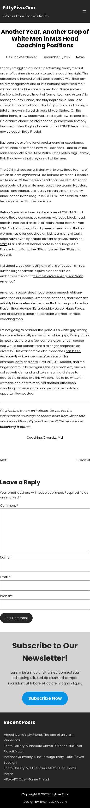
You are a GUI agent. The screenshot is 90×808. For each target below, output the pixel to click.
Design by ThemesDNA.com (45, 801)
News (80, 57)
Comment (9, 505)
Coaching (34, 437)
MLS (61, 437)
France (5, 249)
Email (5, 577)
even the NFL (61, 249)
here (19, 362)
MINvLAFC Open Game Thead (26, 779)
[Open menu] (84, 11)
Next (3, 460)
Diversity (49, 437)
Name (6, 557)
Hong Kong (21, 249)
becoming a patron (15, 426)
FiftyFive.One (19, 7)
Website (6, 596)
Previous (83, 460)
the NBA (37, 249)
